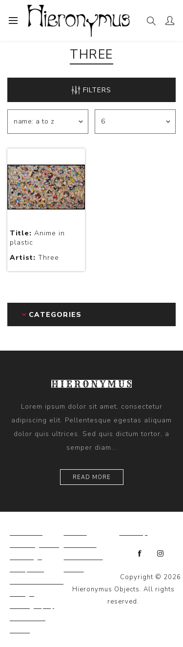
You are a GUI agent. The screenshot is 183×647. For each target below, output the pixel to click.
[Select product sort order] (47, 121)
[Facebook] (140, 554)
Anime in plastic (37, 238)
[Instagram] (160, 554)
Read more (92, 477)
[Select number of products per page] (135, 121)
